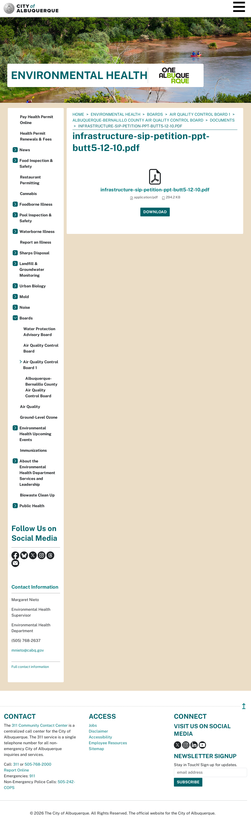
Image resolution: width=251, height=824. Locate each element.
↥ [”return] (244, 706)
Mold (24, 296)
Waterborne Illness (36, 231)
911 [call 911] (32, 776)
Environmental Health (115, 114)
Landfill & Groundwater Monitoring (31, 269)
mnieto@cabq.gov (27, 650)
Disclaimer (98, 731)
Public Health (31, 506)
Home (78, 114)
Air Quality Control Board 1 (200, 114)
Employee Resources (108, 743)
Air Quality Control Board (40, 348)
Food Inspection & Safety (36, 163)
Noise (24, 307)
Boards (155, 114)
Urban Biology (32, 286)
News (24, 150)
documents (222, 120)
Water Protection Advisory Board (39, 332)
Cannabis (28, 193)
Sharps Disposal (34, 253)
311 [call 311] (16, 764)
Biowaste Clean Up (37, 495)
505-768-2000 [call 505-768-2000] (38, 764)
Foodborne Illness (35, 204)
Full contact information (30, 667)
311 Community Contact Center (40, 725)
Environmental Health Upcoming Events (35, 434)
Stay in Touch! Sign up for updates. (205, 764)
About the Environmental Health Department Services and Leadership (37, 473)
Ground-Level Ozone (38, 417)
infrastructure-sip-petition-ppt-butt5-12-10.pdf (154, 190)
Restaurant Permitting (30, 180)
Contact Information (34, 587)
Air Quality (30, 406)
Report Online (16, 770)
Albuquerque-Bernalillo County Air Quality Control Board (137, 120)
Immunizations (33, 450)
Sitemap (96, 748)
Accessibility (100, 737)
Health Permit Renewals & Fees (36, 136)
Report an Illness (35, 242)
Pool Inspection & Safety (35, 218)
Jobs (93, 725)
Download (155, 212)
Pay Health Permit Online (36, 120)
